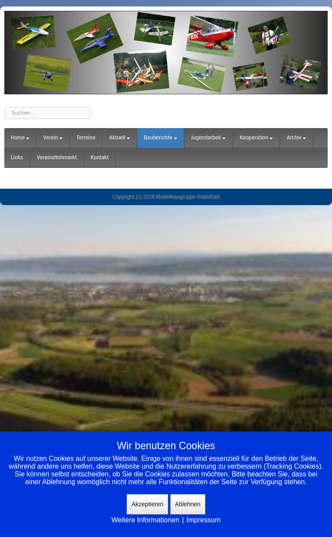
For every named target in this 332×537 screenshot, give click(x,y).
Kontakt (100, 157)
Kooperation (256, 137)
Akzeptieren (147, 504)
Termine (86, 137)
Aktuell (119, 137)
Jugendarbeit (208, 137)
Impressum (203, 520)
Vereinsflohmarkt (57, 157)
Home (20, 137)
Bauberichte (160, 137)
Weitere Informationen (145, 520)
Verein (53, 137)
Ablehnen (188, 504)
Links (17, 157)
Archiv (296, 137)
